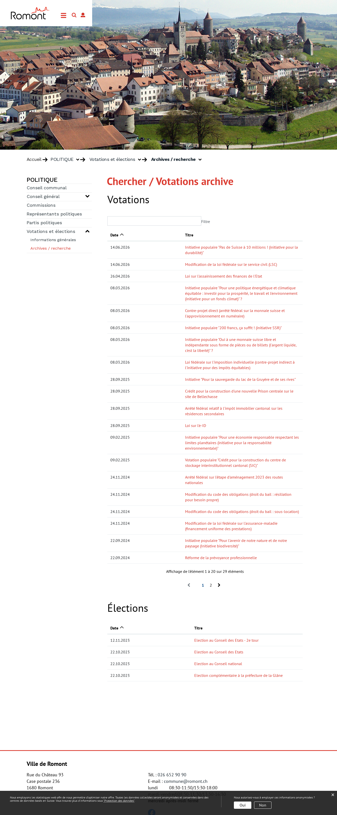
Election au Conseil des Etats (176, 591)
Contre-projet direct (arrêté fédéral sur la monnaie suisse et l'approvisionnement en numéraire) (216, 299)
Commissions (41, 205)
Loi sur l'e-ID (146, 392)
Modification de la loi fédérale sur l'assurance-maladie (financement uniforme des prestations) (216, 473)
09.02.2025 (120, 404)
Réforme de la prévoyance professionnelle (171, 497)
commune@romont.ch (185, 721)
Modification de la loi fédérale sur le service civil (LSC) (182, 258)
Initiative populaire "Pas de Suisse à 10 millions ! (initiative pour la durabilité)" (202, 247)
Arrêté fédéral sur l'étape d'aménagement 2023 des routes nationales (194, 438)
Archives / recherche (59, 248)
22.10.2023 (120, 591)
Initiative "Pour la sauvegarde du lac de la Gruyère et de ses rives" (191, 357)
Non (262, 805)
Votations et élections (51, 231)
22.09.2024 (120, 485)
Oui (243, 805)
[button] (66, 159)
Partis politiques (44, 223)
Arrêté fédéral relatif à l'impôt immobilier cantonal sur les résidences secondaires (204, 380)
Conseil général (43, 197)
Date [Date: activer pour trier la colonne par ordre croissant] (114, 234)
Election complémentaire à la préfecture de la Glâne (196, 614)
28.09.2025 (120, 357)
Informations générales (53, 240)
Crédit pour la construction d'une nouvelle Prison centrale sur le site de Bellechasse (206, 369)
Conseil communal (47, 188)
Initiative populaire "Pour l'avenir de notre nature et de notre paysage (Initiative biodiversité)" (214, 485)
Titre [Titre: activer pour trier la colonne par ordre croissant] (140, 234)
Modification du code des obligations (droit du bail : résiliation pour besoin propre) (206, 450)
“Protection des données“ (119, 801)
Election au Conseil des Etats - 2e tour (184, 579)
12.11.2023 (120, 579)
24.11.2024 (120, 438)
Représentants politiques (54, 214)
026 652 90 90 (172, 714)
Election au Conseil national (176, 603)
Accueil (34, 159)
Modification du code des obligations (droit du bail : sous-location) (193, 462)
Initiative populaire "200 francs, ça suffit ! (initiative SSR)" (184, 311)
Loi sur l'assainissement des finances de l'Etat (174, 270)
